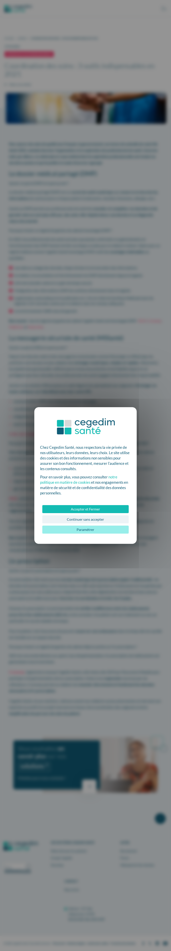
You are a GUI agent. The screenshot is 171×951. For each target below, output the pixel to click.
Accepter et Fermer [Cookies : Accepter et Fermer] (85, 509)
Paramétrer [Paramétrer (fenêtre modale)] (85, 529)
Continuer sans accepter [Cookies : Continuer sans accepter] (85, 519)
